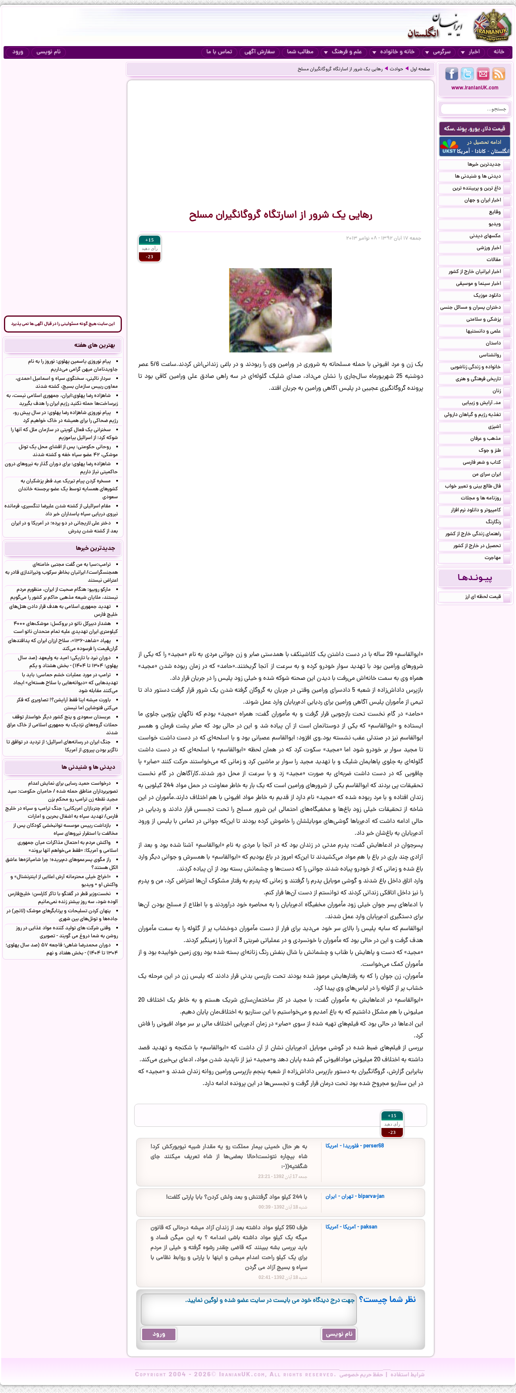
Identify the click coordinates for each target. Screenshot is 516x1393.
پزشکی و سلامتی (488, 320)
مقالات (498, 260)
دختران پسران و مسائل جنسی (475, 308)
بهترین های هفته (94, 345)
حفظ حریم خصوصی (361, 1375)
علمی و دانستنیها (488, 332)
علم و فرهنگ (343, 52)
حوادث (396, 69)
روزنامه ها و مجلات (485, 499)
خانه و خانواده (393, 52)
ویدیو (499, 225)
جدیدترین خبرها (489, 165)
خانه (499, 52)
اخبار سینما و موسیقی (483, 284)
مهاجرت (497, 558)
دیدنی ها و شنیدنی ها (482, 177)
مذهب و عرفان (490, 439)
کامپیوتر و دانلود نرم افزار (480, 511)
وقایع (499, 213)
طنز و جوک (494, 451)
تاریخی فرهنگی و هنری (483, 379)
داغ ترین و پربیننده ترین (481, 189)
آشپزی (499, 427)
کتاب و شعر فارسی (486, 463)
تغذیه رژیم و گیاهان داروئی (477, 415)
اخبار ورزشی (493, 248)
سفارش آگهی (260, 52)
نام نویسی (49, 52)
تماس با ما (219, 52)
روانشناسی (494, 356)
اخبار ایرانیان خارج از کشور (479, 272)
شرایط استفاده (408, 1375)
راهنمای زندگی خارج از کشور (477, 534)
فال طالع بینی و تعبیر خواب (477, 487)
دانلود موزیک (492, 296)
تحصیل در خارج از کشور (481, 546)
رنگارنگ (498, 523)
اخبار (470, 52)
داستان (498, 344)
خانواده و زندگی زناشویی (480, 368)
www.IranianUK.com (475, 88)
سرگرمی (438, 52)
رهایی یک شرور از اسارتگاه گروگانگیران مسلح (340, 69)
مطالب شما (300, 52)
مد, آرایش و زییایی (486, 403)
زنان (501, 391)
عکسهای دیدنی (490, 236)
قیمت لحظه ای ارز (487, 597)
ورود (17, 52)
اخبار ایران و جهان (487, 201)
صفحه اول (420, 69)
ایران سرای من (491, 475)
